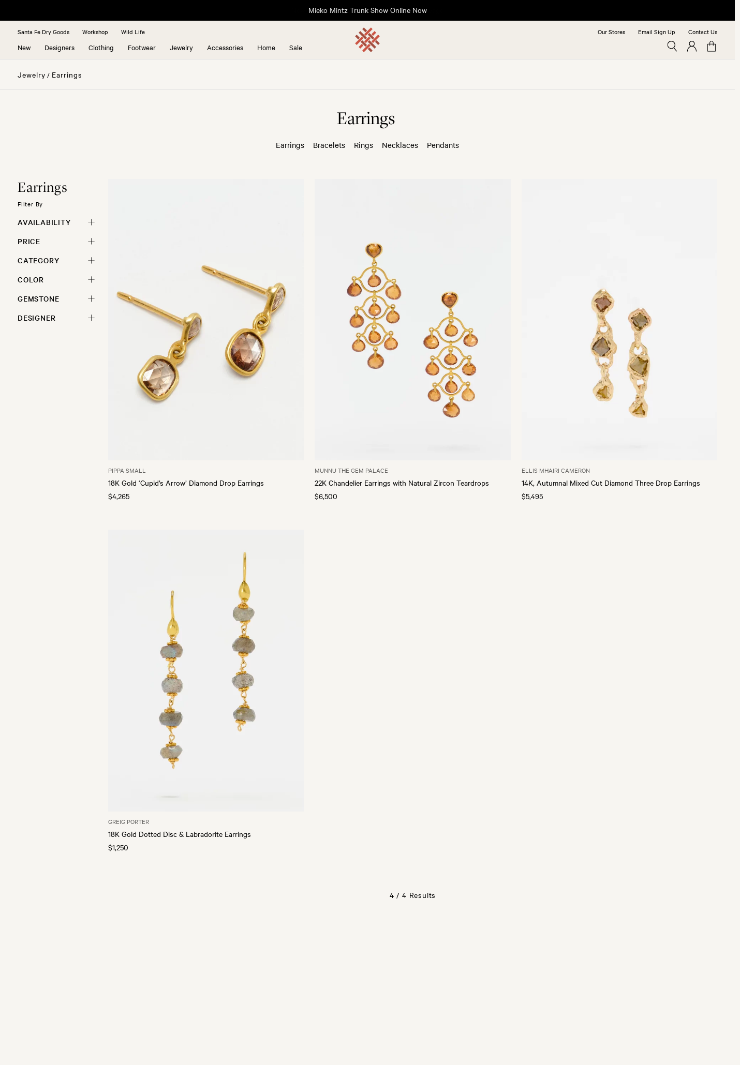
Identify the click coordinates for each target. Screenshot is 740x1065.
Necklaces (400, 145)
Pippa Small (127, 470)
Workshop (95, 31)
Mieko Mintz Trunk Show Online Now (367, 10)
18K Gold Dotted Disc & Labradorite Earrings (179, 834)
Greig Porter (128, 821)
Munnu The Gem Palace (351, 470)
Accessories (225, 47)
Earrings (67, 74)
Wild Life (133, 31)
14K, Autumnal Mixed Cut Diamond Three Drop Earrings (611, 482)
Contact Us (702, 31)
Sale (295, 47)
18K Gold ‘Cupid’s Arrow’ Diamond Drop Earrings (186, 482)
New (24, 47)
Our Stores (611, 31)
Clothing (101, 47)
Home (266, 47)
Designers (60, 47)
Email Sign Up (656, 31)
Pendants (443, 145)
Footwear (142, 47)
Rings (363, 145)
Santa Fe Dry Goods (43, 31)
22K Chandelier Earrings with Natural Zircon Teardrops (402, 482)
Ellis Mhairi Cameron (556, 470)
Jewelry (181, 47)
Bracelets (329, 145)
